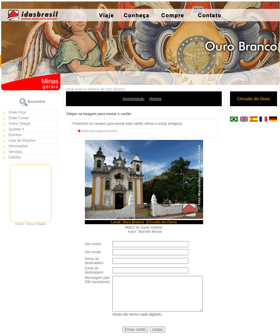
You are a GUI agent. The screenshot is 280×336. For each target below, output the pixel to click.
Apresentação (133, 99)
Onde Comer (19, 118)
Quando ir (16, 129)
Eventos (15, 135)
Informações (18, 146)
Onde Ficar (17, 112)
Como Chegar (20, 124)
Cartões (15, 157)
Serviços (15, 152)
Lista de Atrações (22, 140)
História (155, 99)
